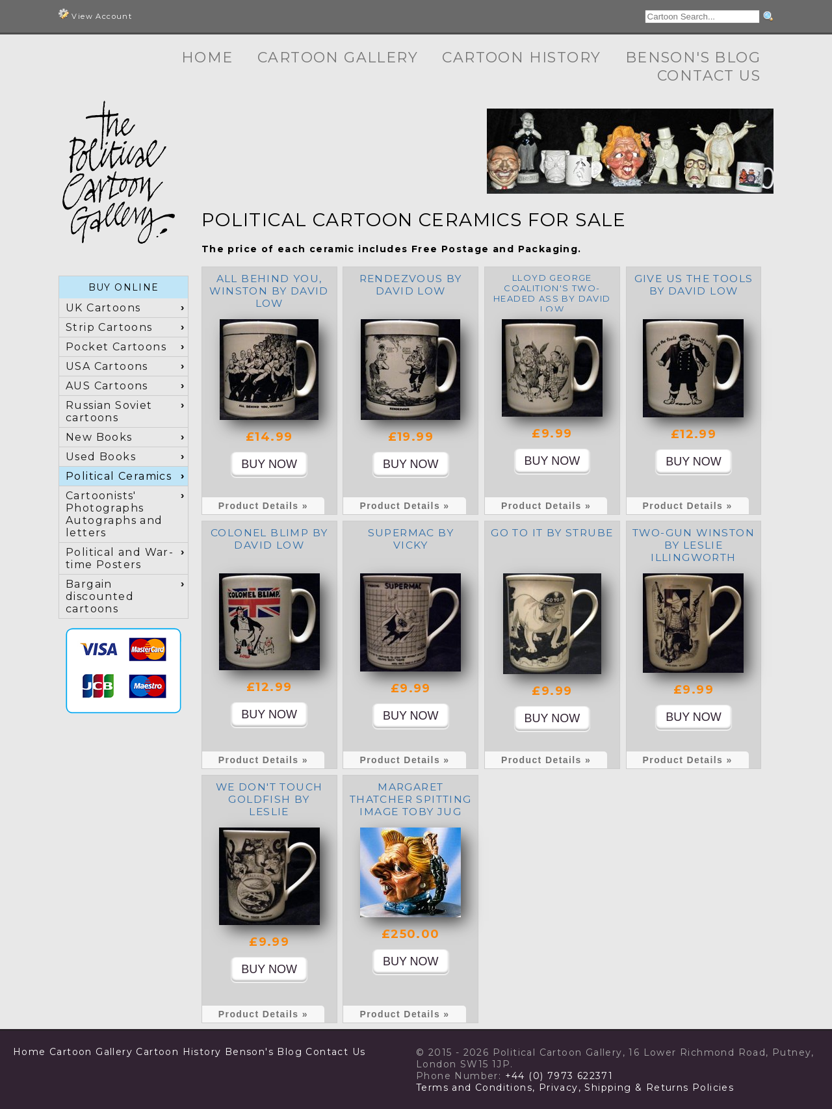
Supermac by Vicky (411, 539)
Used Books (101, 456)
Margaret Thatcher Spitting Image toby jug (411, 799)
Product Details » (263, 506)
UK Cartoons (103, 308)
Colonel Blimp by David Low (269, 539)
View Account (95, 14)
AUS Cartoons (107, 386)
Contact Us (708, 76)
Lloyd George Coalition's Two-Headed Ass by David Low (552, 293)
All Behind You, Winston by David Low (268, 290)
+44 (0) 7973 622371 (559, 1076)
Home (207, 57)
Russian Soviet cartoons (109, 411)
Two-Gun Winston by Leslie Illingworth (693, 545)
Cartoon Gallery (337, 57)
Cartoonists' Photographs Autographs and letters (114, 514)
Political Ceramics (119, 476)
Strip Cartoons (109, 327)
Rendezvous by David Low (410, 284)
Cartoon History (521, 57)
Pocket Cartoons (116, 347)
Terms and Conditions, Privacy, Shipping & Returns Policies (575, 1087)
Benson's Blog (692, 57)
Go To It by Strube (552, 533)
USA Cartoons (107, 366)
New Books (99, 437)
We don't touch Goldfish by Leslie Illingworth (269, 805)
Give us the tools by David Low (693, 284)
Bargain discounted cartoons (100, 596)
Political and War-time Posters (120, 558)
